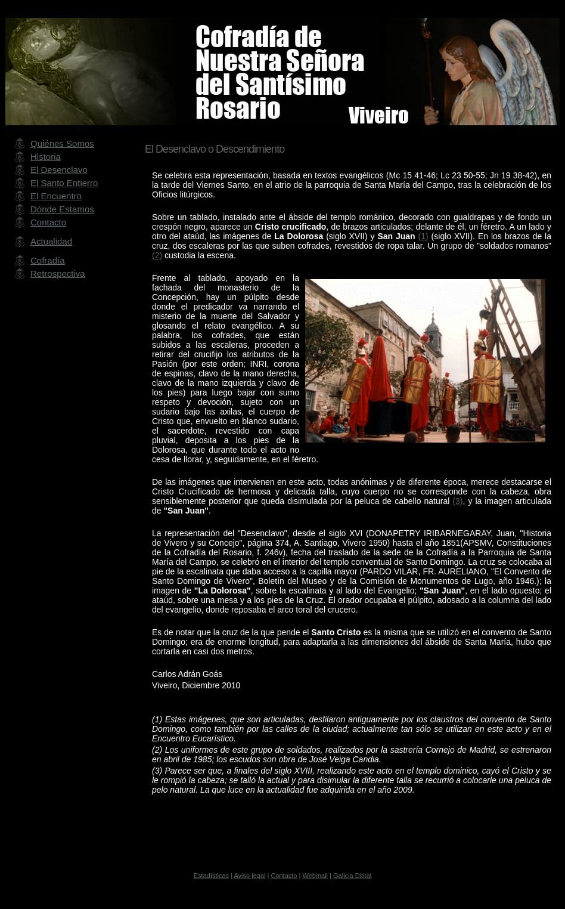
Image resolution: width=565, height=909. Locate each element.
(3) (457, 501)
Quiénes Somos (62, 143)
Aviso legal (249, 875)
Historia (45, 157)
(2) (157, 255)
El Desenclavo (59, 170)
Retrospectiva (57, 273)
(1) (423, 236)
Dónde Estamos (62, 209)
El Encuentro (56, 196)
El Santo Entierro (64, 183)
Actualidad (51, 241)
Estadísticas (211, 875)
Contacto (48, 222)
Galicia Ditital (352, 875)
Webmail (315, 875)
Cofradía (47, 260)
